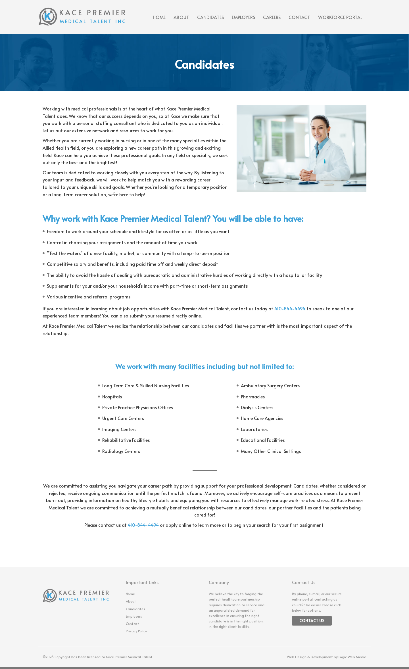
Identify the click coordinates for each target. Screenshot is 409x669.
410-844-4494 (289, 308)
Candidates (210, 17)
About (181, 17)
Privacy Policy (136, 631)
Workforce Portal (340, 17)
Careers (272, 17)
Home (159, 17)
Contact (299, 17)
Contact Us (311, 620)
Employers (243, 17)
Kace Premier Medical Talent (129, 657)
